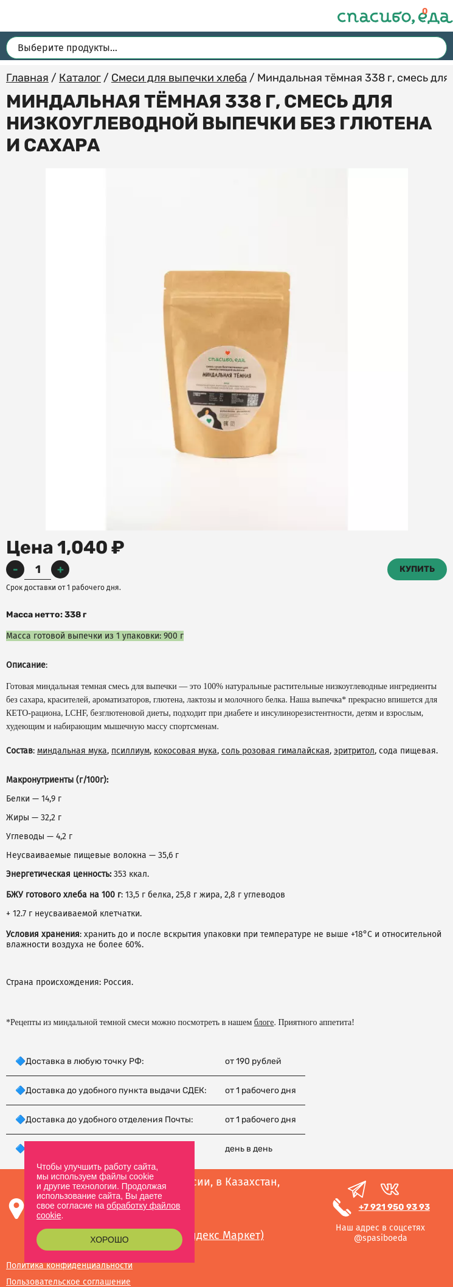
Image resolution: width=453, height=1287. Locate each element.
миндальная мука (72, 751)
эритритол (354, 751)
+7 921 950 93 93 (394, 1207)
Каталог (80, 77)
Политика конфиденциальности (69, 1265)
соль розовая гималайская (275, 751)
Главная (27, 77)
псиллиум (130, 751)
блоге (264, 1022)
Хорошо (109, 1239)
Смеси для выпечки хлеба (179, 77)
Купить (417, 569)
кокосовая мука (185, 751)
